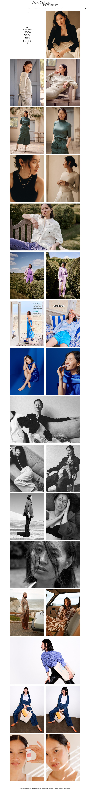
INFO (62, 8)
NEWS (58, 8)
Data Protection (61, 788)
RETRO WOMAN (45, 8)
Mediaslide (68, 788)
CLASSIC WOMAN (36, 8)
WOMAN (28, 8)
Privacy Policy (56, 788)
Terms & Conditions (51, 788)
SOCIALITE (52, 8)
